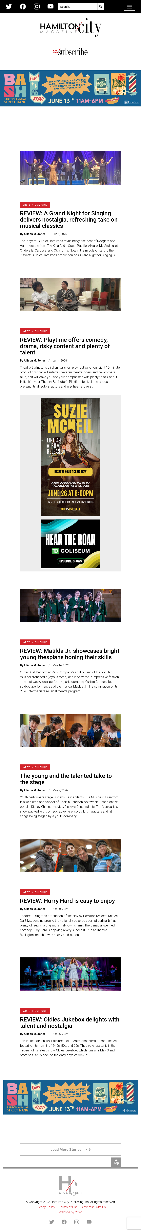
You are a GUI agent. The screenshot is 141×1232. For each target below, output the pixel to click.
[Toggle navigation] (129, 7)
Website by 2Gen (70, 1212)
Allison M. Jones (35, 234)
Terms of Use (68, 1207)
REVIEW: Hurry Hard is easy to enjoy (67, 900)
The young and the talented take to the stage (66, 779)
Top (116, 1163)
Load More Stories (70, 1149)
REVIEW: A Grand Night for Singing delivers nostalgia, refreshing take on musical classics (69, 219)
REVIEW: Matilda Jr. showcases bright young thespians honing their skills (69, 654)
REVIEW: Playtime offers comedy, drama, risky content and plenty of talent (65, 346)
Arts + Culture (35, 204)
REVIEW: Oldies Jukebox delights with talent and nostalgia (69, 1022)
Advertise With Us (94, 1207)
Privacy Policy (45, 1207)
